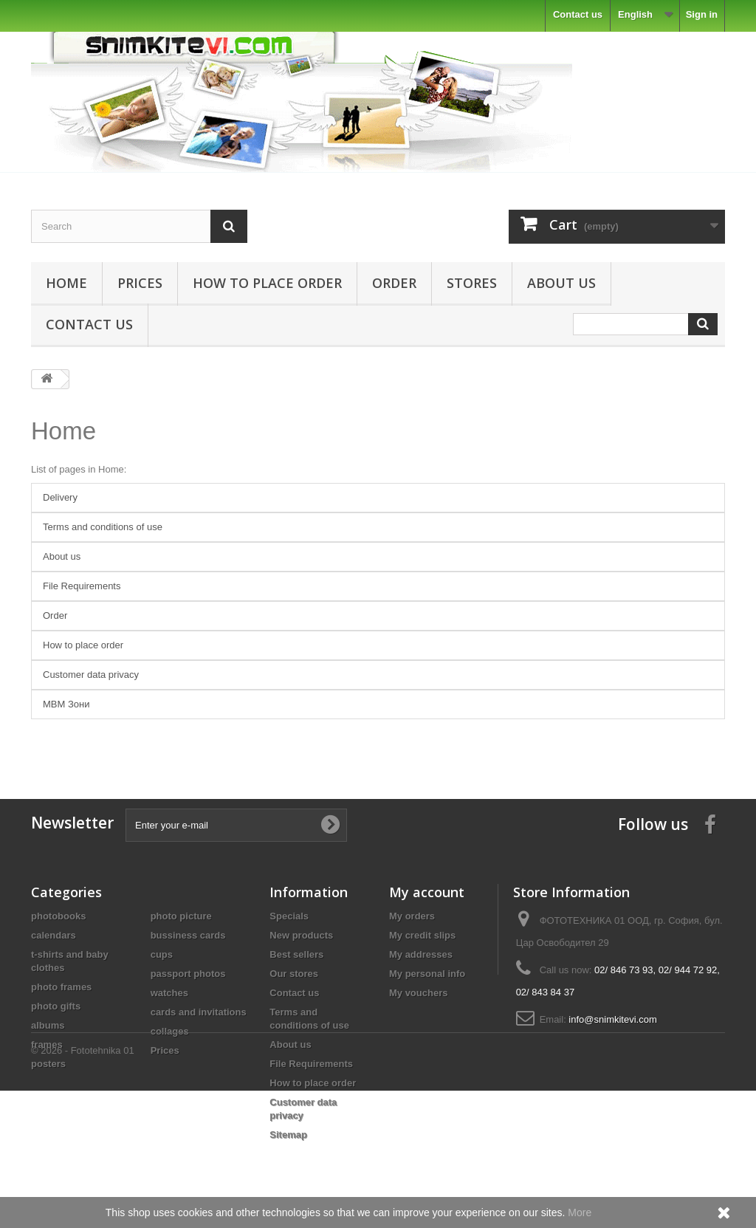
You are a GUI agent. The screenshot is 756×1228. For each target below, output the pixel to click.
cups (162, 954)
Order (394, 283)
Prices (139, 283)
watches (169, 992)
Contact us (577, 14)
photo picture (181, 916)
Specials (289, 916)
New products (301, 935)
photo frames (61, 986)
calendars (53, 935)
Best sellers (296, 954)
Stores (472, 283)
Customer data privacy (91, 674)
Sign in (702, 14)
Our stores (293, 973)
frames (47, 1044)
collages (170, 1031)
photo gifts (55, 1006)
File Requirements (82, 585)
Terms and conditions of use (102, 526)
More (579, 1212)
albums (48, 1025)
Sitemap (288, 1134)
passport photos (188, 973)
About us (561, 283)
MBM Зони (66, 704)
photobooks (58, 916)
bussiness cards (188, 935)
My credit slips (422, 935)
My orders (412, 916)
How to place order (267, 283)
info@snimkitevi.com (612, 1019)
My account (426, 892)
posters (48, 1063)
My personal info (427, 973)
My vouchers (418, 992)
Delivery (60, 497)
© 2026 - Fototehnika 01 (82, 1187)
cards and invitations (199, 1012)
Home (66, 283)
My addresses (421, 954)
